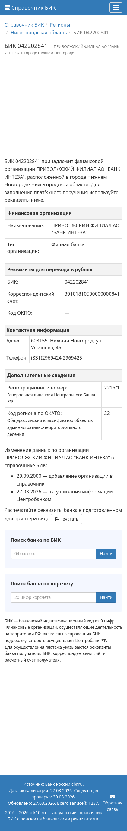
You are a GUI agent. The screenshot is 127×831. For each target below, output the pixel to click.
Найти (106, 553)
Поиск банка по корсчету (42, 583)
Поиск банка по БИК (36, 540)
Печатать (66, 519)
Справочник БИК (30, 7)
